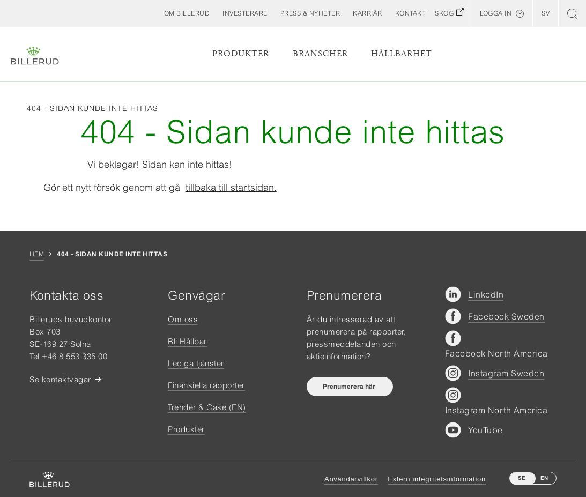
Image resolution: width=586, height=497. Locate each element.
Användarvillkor (351, 479)
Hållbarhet (401, 54)
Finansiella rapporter (206, 385)
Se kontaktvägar (60, 379)
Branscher (320, 54)
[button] (187, 13)
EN (544, 478)
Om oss (183, 319)
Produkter (240, 54)
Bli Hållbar (187, 341)
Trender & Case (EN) (207, 407)
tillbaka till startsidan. (231, 187)
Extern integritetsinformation (437, 479)
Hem (36, 254)
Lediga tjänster (196, 363)
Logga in (495, 13)
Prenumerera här (350, 386)
